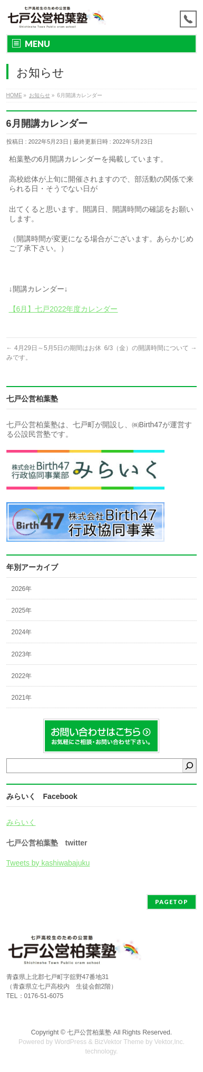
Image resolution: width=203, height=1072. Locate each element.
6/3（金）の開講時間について (150, 348)
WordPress (70, 1042)
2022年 (22, 676)
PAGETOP (171, 901)
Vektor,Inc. (169, 1042)
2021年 (22, 697)
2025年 (22, 610)
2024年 (22, 632)
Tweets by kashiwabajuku (48, 863)
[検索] (189, 766)
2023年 (22, 654)
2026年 (22, 589)
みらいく (21, 822)
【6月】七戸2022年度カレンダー (63, 309)
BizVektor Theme (119, 1042)
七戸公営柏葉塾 (89, 1032)
